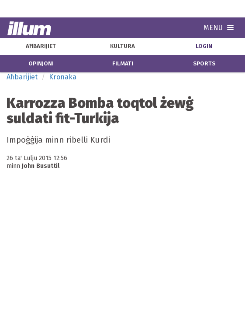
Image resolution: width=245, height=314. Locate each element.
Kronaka (62, 77)
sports (204, 63)
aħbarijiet (41, 46)
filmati (122, 63)
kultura (122, 46)
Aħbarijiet (22, 77)
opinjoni (41, 63)
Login (204, 46)
